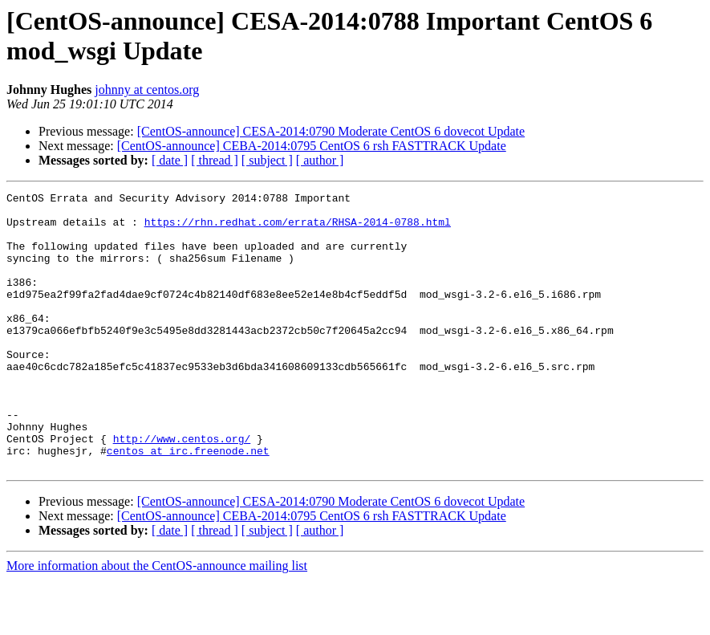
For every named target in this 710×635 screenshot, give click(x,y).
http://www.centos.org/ (182, 489)
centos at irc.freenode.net (188, 503)
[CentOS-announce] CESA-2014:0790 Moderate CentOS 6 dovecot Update (331, 131)
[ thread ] (214, 160)
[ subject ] (267, 160)
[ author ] (320, 160)
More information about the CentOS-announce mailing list (156, 621)
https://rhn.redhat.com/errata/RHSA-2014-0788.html (297, 229)
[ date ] (170, 160)
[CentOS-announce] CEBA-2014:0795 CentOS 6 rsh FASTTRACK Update (311, 146)
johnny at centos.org (147, 89)
